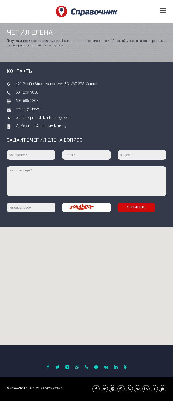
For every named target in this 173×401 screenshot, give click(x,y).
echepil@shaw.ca (29, 109)
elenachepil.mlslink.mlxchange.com (44, 117)
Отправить (136, 207)
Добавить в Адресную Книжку (41, 126)
